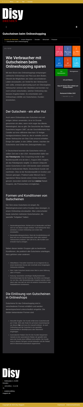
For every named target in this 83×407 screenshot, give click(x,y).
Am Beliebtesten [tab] (61, 72)
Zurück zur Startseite (11, 39)
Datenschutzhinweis (73, 405)
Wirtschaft (46, 39)
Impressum (61, 405)
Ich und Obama (68, 80)
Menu (11, 1)
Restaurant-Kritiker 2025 (68, 93)
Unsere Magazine (26, 39)
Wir (17, 1)
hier (19, 325)
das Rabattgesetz (13, 157)
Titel (23, 1)
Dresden (37, 39)
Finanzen (54, 39)
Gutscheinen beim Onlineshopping (17, 41)
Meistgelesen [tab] (74, 71)
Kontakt (30, 1)
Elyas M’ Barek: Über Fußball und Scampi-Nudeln (67, 86)
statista (38, 181)
